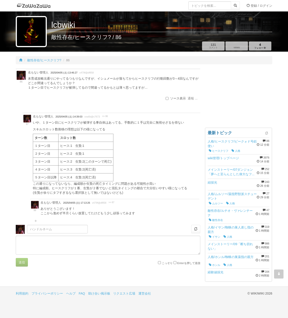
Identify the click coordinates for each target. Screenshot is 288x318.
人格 (236, 150)
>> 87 (111, 202)
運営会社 (144, 293)
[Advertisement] (238, 97)
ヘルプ (71, 293)
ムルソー (216, 203)
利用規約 (22, 293)
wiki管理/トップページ (223, 158)
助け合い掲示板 (99, 293)
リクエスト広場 (124, 293)
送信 (22, 262)
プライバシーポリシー (47, 293)
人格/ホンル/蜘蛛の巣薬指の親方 (231, 257)
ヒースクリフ (218, 150)
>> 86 (105, 116)
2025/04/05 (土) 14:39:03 (69, 116)
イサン (214, 236)
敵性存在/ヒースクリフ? (44, 60)
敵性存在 (216, 220)
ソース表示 (176, 98)
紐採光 (212, 182)
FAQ (82, 293)
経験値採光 (215, 272)
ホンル (214, 265)
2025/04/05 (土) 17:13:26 (76, 202)
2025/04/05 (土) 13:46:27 (64, 72)
